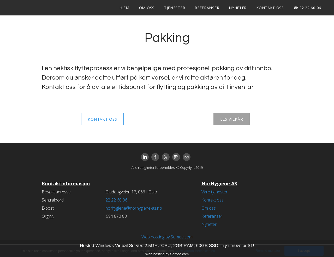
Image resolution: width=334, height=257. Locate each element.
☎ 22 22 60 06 (307, 7)
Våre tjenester (214, 192)
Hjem (124, 7)
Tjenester (174, 7)
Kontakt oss (270, 7)
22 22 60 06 (116, 200)
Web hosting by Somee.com (167, 237)
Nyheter (238, 7)
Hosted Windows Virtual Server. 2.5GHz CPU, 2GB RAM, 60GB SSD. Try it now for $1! (167, 245)
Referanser (207, 7)
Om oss (146, 7)
